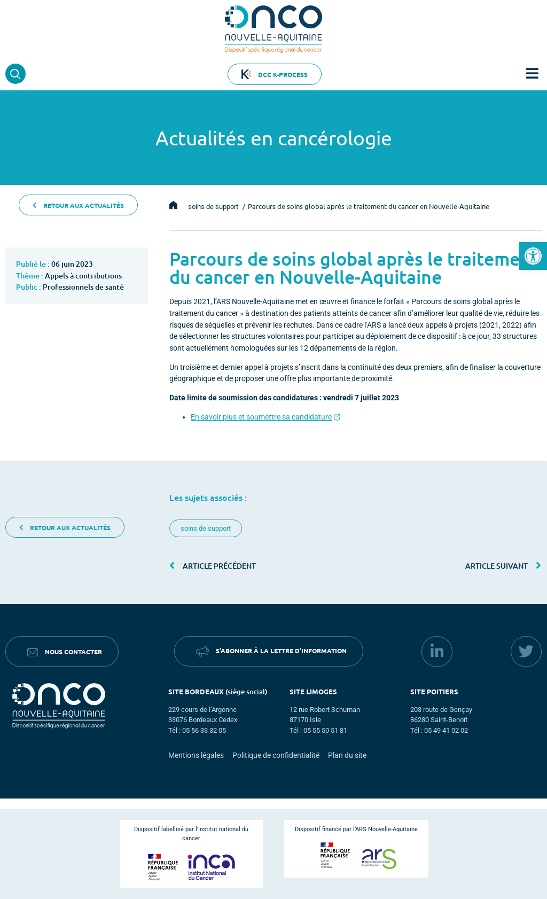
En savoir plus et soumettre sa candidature (261, 417)
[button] (533, 256)
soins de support (206, 528)
